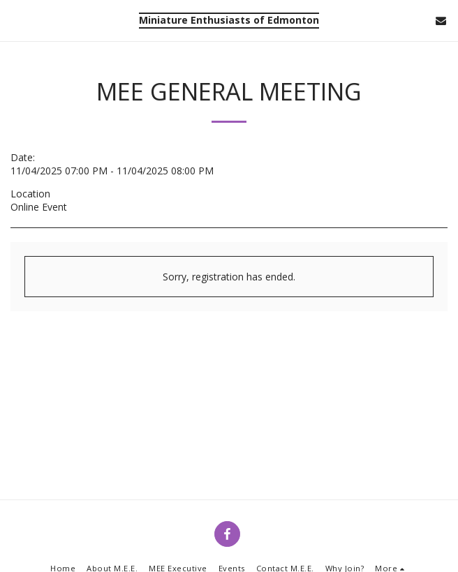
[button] (15, 20)
